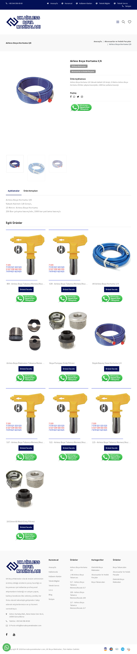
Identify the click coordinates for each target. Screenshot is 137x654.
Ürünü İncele (26, 289)
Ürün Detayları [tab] (31, 190)
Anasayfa (54, 3)
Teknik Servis (122, 3)
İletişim (128, 6)
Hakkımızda (53, 572)
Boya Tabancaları (98, 582)
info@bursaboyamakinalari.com (28, 625)
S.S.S (51, 590)
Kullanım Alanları (85, 3)
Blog (50, 594)
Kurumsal (68, 3)
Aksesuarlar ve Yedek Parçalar (118, 41)
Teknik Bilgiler (104, 3)
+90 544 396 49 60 (15, 3)
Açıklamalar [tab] (14, 190)
